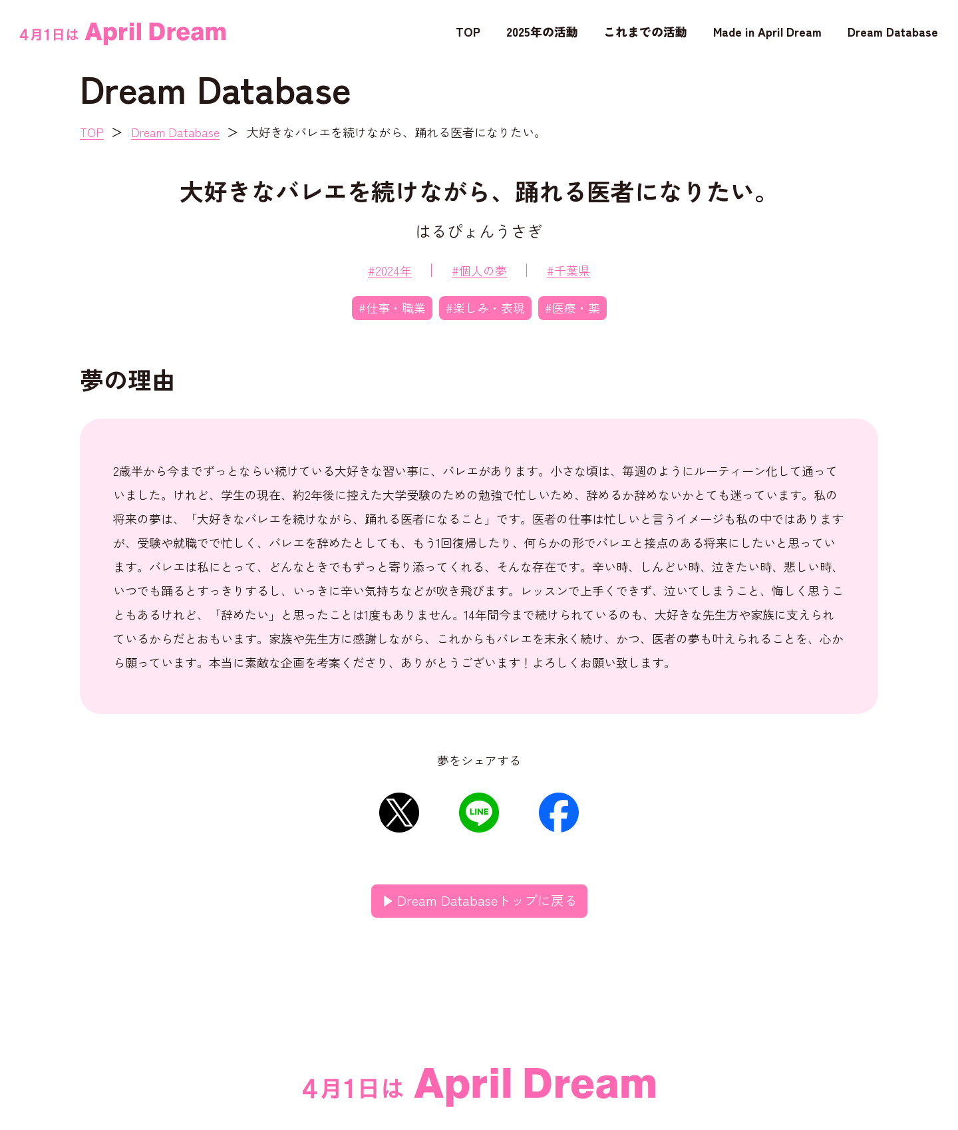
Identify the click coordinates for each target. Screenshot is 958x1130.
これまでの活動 (645, 31)
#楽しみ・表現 (485, 307)
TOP (468, 31)
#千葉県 (568, 270)
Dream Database (893, 31)
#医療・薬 (572, 307)
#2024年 (390, 270)
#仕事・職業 (392, 307)
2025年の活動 (542, 31)
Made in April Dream (767, 31)
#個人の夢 (479, 270)
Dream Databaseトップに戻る (487, 900)
